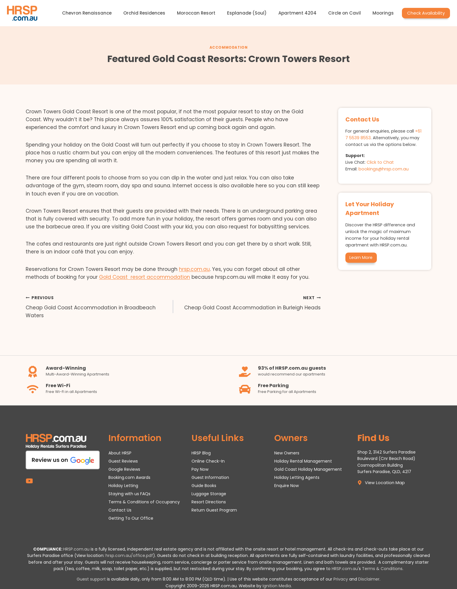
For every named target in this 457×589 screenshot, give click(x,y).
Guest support (91, 579)
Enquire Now (286, 486)
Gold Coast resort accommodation (144, 277)
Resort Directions (208, 502)
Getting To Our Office (130, 518)
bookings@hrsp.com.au (383, 169)
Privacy (340, 579)
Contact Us (119, 510)
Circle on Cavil (344, 13)
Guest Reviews (123, 461)
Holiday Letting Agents (296, 477)
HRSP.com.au (76, 549)
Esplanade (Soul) (247, 13)
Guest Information (210, 477)
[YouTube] (29, 481)
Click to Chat (380, 162)
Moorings (383, 13)
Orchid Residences (144, 13)
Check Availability (426, 13)
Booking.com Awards (129, 477)
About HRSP (119, 453)
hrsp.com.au (194, 269)
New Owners (286, 453)
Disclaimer (368, 579)
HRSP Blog (201, 453)
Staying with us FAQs (129, 494)
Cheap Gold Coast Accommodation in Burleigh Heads (249, 302)
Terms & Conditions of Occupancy (144, 502)
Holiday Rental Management (303, 461)
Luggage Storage (208, 494)
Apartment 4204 (297, 13)
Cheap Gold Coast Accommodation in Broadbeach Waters (97, 306)
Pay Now (199, 469)
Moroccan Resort (196, 13)
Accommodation (229, 47)
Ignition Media (277, 586)
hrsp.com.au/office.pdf (129, 555)
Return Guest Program (214, 510)
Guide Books (203, 486)
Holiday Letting (123, 486)
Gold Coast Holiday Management (308, 469)
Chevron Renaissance (87, 13)
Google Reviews (124, 469)
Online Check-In (208, 461)
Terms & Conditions (382, 569)
